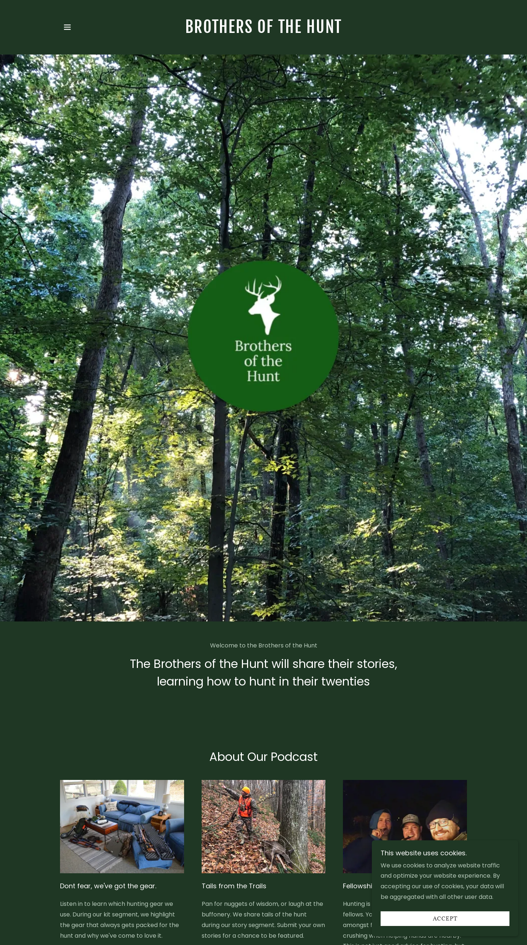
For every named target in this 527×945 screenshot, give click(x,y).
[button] (67, 27)
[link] (263, 31)
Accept (445, 918)
